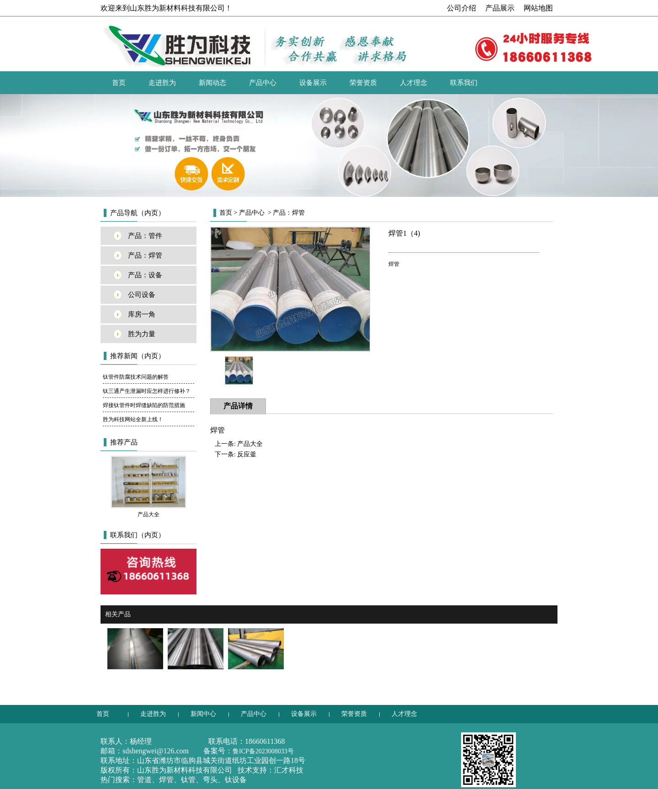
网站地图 (538, 8)
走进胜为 (162, 82)
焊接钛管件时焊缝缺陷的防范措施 (144, 405)
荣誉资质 (363, 82)
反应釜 (246, 454)
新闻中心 (203, 713)
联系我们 (464, 82)
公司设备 (141, 294)
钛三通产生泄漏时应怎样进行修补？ (147, 391)
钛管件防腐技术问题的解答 (136, 377)
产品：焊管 (145, 255)
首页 (119, 82)
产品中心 (262, 82)
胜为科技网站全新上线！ (133, 419)
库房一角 (141, 314)
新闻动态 (212, 82)
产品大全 (250, 443)
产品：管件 (145, 235)
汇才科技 (288, 770)
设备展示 (313, 82)
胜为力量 (141, 334)
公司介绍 (461, 8)
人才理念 (413, 82)
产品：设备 (145, 275)
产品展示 (500, 8)
